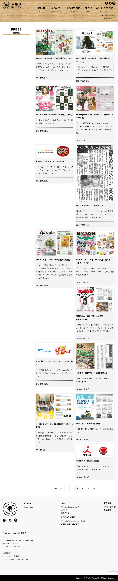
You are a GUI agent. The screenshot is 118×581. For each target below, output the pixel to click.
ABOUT (65, 503)
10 (88, 488)
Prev (55, 488)
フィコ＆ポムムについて (70, 507)
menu (27, 503)
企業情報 (108, 510)
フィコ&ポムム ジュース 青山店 (73, 521)
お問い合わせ (110, 507)
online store (70, 524)
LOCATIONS (68, 517)
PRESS (65, 513)
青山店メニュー (29, 507)
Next (94, 488)
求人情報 (108, 503)
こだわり (64, 510)
